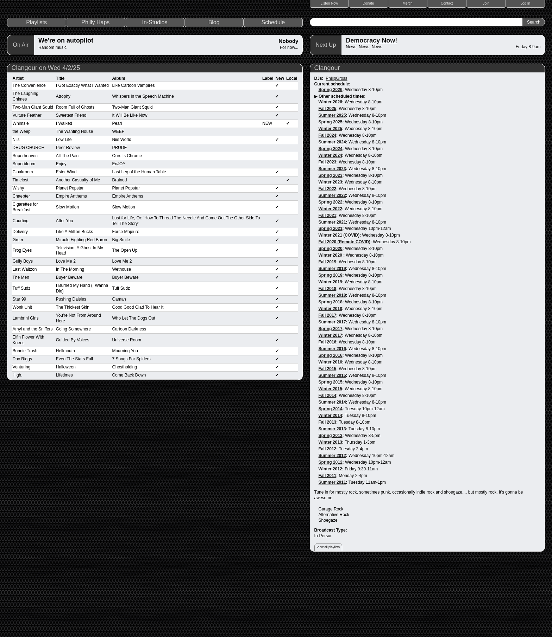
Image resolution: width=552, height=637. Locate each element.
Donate (368, 3)
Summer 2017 (332, 395)
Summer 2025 (332, 188)
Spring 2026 (331, 163)
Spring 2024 (331, 222)
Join (486, 3)
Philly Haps (95, 96)
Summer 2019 (332, 342)
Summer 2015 (332, 449)
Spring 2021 (331, 302)
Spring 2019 (331, 349)
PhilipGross (336, 151)
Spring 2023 (331, 248)
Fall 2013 (328, 495)
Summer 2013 (332, 502)
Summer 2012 (332, 529)
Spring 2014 (331, 482)
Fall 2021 (328, 289)
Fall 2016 (328, 415)
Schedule (273, 96)
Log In (525, 3)
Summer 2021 (332, 295)
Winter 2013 (330, 515)
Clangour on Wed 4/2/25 (46, 141)
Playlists (36, 96)
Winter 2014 (330, 489)
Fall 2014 (328, 469)
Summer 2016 (332, 422)
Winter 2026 (330, 175)
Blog (214, 96)
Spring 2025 (331, 195)
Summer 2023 (332, 242)
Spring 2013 (331, 509)
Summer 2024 (332, 215)
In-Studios (154, 96)
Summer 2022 (332, 268)
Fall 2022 (328, 262)
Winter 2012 (330, 542)
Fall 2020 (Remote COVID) (344, 315)
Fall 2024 (328, 208)
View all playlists (328, 620)
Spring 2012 (331, 535)
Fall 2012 (328, 522)
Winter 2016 (330, 435)
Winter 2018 (330, 382)
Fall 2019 (328, 335)
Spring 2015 (331, 455)
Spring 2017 (331, 402)
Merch (408, 3)
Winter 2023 (330, 255)
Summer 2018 (332, 369)
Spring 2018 (331, 375)
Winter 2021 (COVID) (339, 309)
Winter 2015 (330, 462)
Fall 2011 (328, 549)
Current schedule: (332, 157)
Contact (447, 3)
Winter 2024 (330, 228)
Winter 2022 (330, 282)
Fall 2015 (328, 442)
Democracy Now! (371, 113)
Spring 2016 (331, 429)
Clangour (327, 141)
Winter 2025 (330, 202)
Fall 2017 (328, 389)
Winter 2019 (330, 355)
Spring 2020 (331, 322)
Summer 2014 (332, 476)
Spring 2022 (331, 275)
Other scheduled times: (342, 169)
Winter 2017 (330, 409)
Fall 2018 (328, 362)
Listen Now (329, 3)
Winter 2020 (331, 329)
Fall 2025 (328, 182)
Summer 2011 (332, 555)
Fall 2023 (328, 235)
